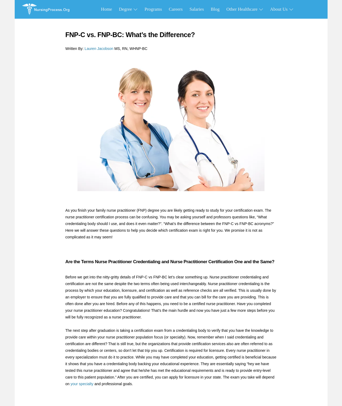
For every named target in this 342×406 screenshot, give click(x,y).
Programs (153, 9)
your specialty (82, 384)
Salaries (196, 9)
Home (106, 9)
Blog (215, 9)
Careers (176, 9)
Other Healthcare (244, 9)
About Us (281, 9)
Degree (128, 9)
